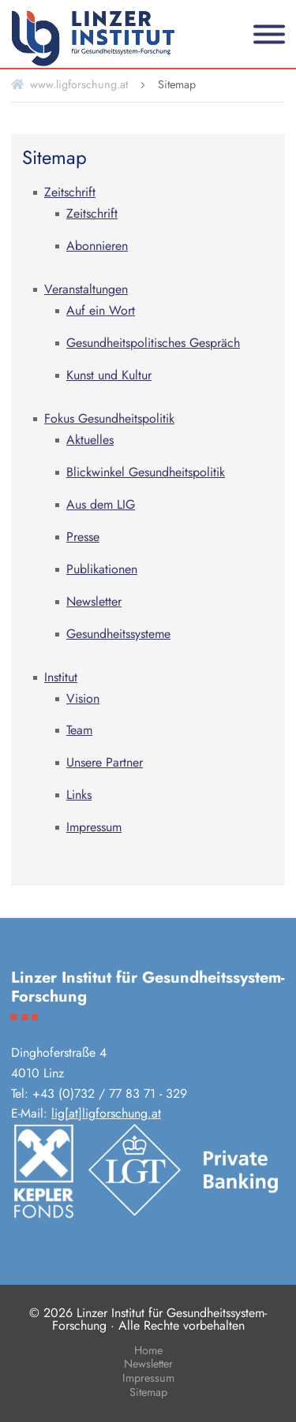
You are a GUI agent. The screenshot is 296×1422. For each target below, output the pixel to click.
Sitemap (148, 1393)
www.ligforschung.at (79, 84)
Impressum (148, 1379)
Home (148, 1351)
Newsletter (148, 1365)
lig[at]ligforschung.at (106, 1113)
